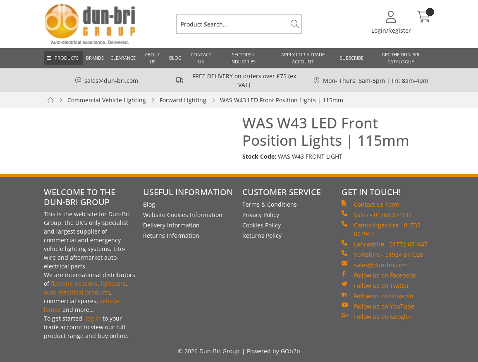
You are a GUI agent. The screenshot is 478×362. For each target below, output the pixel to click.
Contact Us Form (370, 204)
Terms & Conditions (269, 204)
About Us (152, 58)
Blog (175, 58)
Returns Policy (262, 235)
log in (93, 318)
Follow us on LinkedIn (377, 296)
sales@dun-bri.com (111, 80)
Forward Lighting (183, 100)
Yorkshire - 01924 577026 (382, 254)
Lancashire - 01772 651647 (385, 244)
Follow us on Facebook (379, 275)
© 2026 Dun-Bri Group (209, 351)
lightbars (113, 283)
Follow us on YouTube (378, 306)
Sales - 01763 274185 (377, 214)
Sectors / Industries (243, 58)
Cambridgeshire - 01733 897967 (381, 229)
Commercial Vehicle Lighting (106, 100)
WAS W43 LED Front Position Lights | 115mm (281, 100)
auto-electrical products (77, 292)
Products (67, 58)
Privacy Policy (260, 215)
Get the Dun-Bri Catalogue (400, 58)
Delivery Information (171, 225)
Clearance (123, 58)
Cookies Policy (261, 225)
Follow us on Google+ (377, 316)
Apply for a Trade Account (303, 58)
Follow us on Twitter (375, 285)
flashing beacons (74, 283)
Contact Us (201, 58)
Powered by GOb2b (273, 351)
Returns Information (171, 235)
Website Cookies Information (182, 215)
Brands (95, 58)
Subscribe (351, 58)
